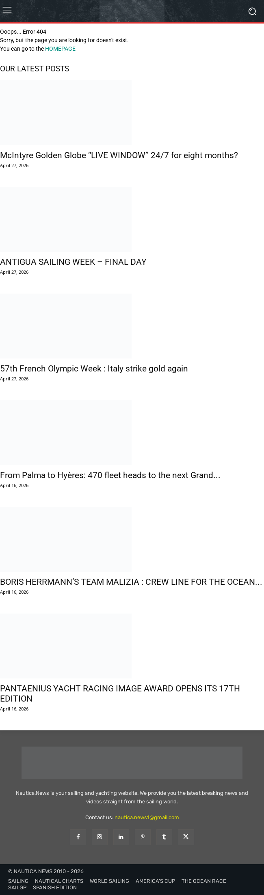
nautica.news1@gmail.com (147, 817)
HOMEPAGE (60, 48)
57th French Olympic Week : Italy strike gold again (94, 368)
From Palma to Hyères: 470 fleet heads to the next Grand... (110, 475)
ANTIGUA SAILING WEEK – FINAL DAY (73, 262)
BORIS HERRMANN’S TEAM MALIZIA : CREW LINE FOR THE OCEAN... (131, 582)
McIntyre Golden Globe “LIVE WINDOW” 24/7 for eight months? (119, 155)
